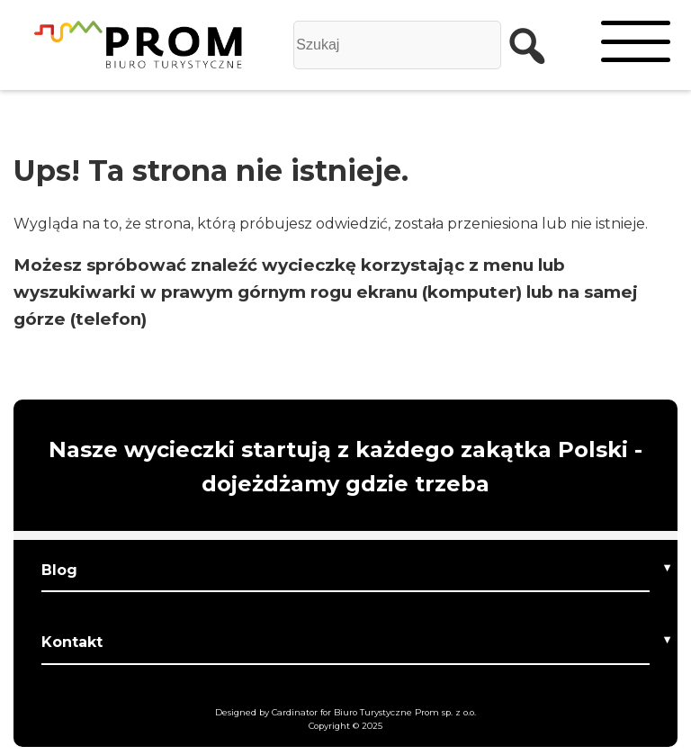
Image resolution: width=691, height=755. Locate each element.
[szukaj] (518, 45)
